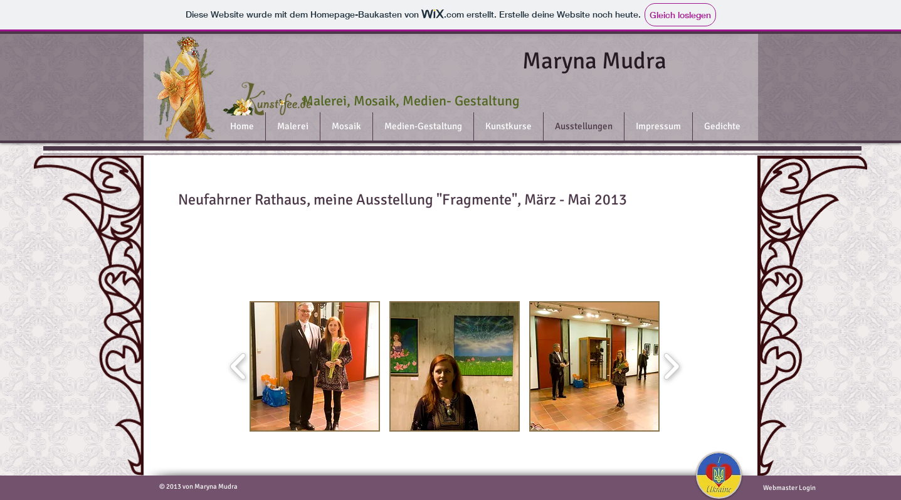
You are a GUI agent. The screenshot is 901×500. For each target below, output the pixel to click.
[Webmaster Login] (790, 488)
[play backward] (238, 366)
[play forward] (671, 366)
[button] (315, 366)
